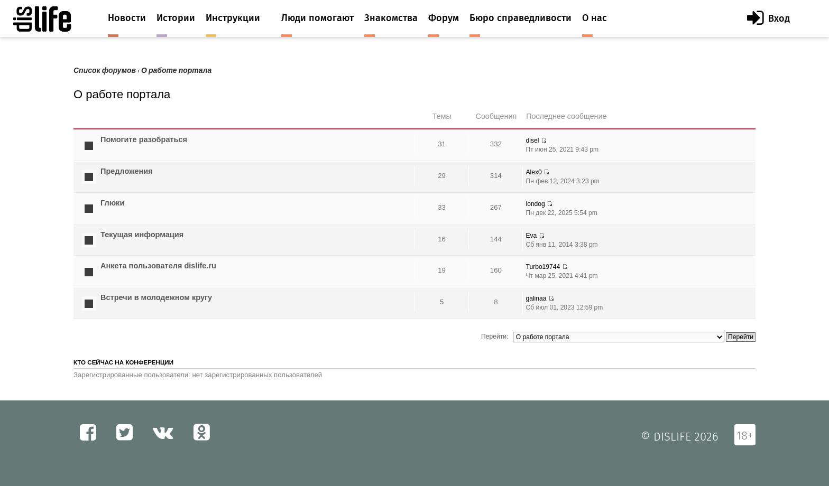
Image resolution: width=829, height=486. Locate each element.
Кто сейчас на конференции (123, 362)
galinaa (536, 298)
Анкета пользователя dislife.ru (158, 265)
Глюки (112, 203)
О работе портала (176, 70)
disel (532, 140)
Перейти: (494, 336)
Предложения (126, 171)
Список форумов (104, 70)
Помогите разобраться (143, 139)
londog (535, 204)
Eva (531, 235)
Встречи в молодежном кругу (156, 297)
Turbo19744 (543, 266)
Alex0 (533, 172)
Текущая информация (141, 234)
